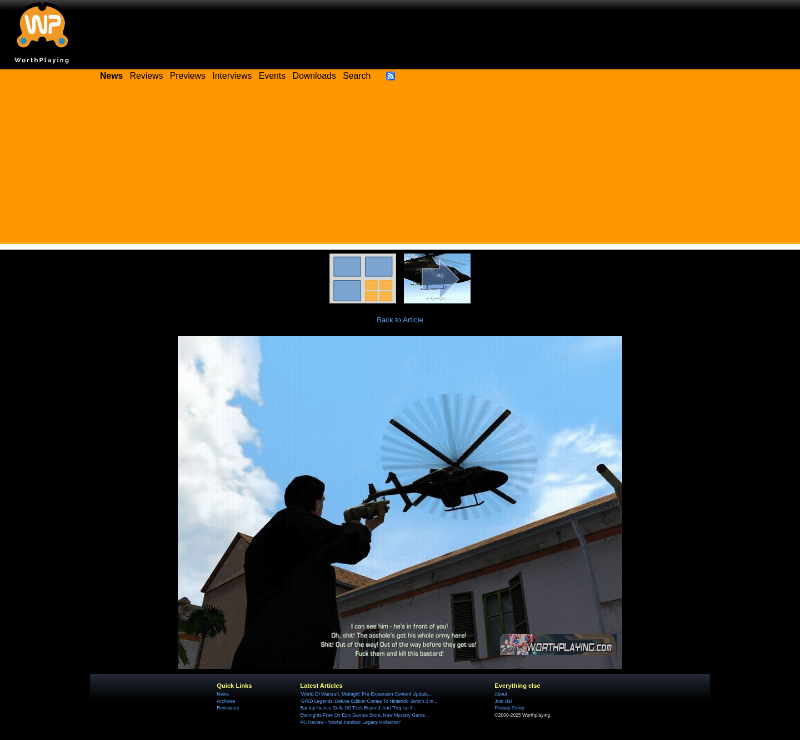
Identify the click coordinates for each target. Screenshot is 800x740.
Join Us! (503, 701)
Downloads (314, 75)
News (222, 694)
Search (357, 75)
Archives (226, 701)
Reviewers (228, 708)
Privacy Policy (509, 708)
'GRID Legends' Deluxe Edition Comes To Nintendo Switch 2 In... (368, 701)
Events (272, 75)
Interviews (232, 75)
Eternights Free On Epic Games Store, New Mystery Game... (364, 715)
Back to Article (400, 320)
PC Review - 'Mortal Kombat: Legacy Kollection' (350, 722)
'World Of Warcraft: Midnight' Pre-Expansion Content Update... (366, 694)
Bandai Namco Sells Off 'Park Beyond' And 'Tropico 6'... (358, 708)
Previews (188, 75)
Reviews (146, 75)
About (500, 694)
